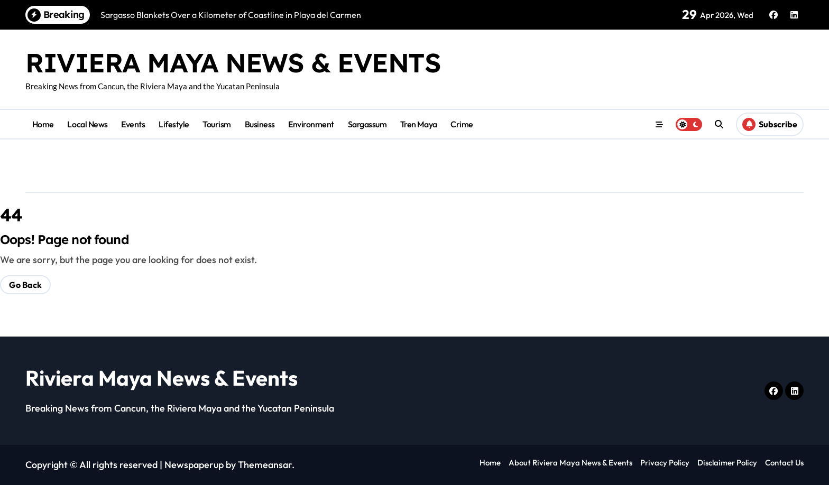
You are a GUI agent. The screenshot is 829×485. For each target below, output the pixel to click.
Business (260, 124)
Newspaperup (194, 465)
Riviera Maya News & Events (233, 62)
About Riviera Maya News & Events (570, 463)
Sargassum (367, 124)
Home (43, 124)
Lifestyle (174, 124)
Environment (311, 124)
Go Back (25, 284)
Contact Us (784, 463)
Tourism (216, 124)
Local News (87, 124)
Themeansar (265, 465)
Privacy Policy (664, 463)
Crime (461, 124)
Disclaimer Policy (727, 463)
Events (133, 124)
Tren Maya (418, 124)
